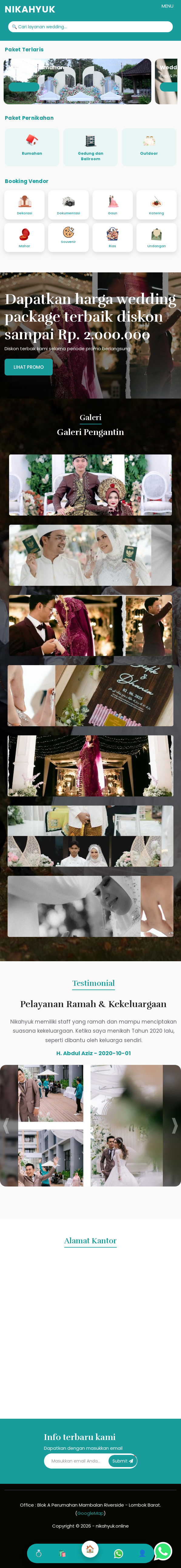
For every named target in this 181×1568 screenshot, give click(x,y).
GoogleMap (90, 1513)
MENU (167, 6)
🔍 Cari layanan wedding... (39, 27)
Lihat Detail (24, 86)
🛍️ (62, 1553)
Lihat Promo (29, 367)
